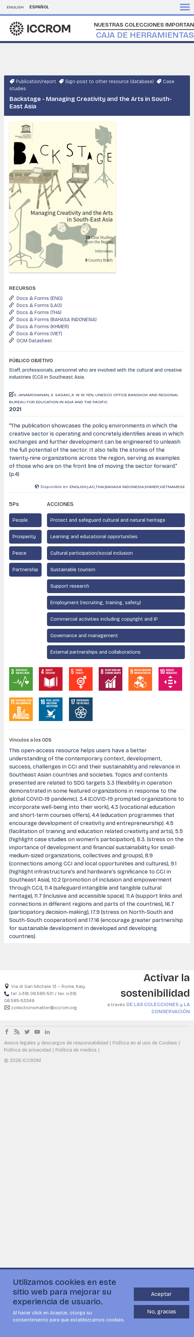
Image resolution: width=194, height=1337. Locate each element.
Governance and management (84, 636)
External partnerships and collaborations (95, 652)
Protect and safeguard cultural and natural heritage (107, 520)
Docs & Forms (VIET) (39, 334)
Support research (69, 586)
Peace (19, 553)
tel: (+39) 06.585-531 (32, 993)
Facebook (6, 1031)
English (15, 7)
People (20, 520)
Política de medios (76, 1050)
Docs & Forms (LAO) (39, 305)
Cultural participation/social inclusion (91, 553)
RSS (17, 1031)
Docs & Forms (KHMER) (43, 327)
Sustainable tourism (72, 570)
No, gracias (161, 1312)
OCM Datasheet (34, 341)
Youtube (37, 1031)
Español (39, 7)
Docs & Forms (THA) (39, 312)
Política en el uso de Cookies (145, 1043)
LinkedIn (47, 1031)
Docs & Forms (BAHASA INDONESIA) (57, 319)
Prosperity (24, 537)
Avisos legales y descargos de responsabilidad (56, 1043)
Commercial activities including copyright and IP (104, 619)
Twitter (27, 1031)
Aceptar (161, 1295)
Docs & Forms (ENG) (40, 298)
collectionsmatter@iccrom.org (44, 1007)
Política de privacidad (27, 1050)
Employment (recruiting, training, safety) (95, 603)
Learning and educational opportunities (94, 537)
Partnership (25, 570)
